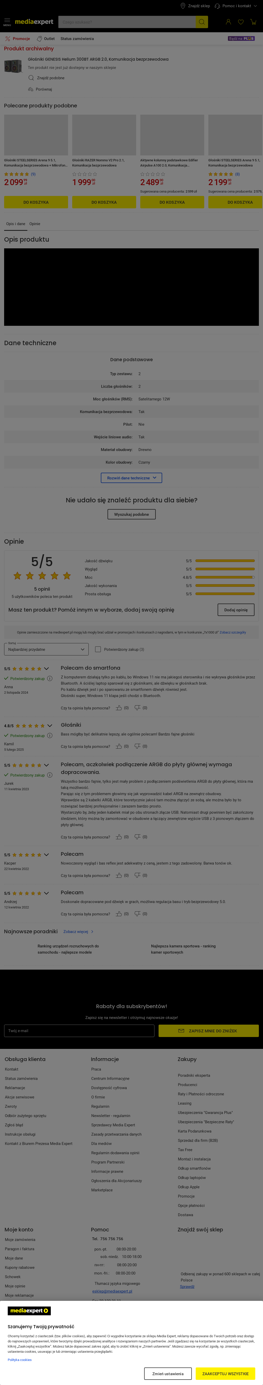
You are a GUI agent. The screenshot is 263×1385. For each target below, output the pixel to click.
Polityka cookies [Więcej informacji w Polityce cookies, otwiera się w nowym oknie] (20, 1359)
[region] (131, 1343)
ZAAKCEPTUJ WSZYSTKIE (225, 1373)
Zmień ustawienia (167, 1373)
